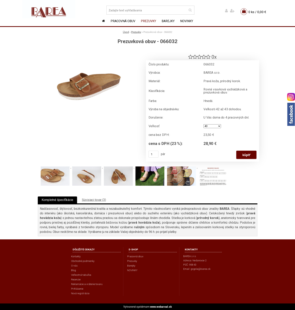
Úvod (126, 32)
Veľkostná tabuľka (81, 274)
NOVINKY (186, 21)
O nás (74, 265)
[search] (190, 10)
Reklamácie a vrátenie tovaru (87, 284)
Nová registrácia (80, 293)
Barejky (168, 21)
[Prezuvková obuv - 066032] (89, 51)
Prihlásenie (77, 288)
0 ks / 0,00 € (257, 12)
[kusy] (153, 154)
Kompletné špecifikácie (57, 200)
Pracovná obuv (123, 21)
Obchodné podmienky (82, 261)
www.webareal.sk (161, 306)
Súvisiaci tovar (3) (94, 200)
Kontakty (76, 256)
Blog (73, 270)
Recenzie (76, 279)
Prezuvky (148, 21)
